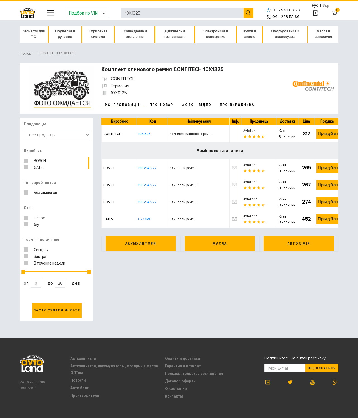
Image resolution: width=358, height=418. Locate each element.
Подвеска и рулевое (65, 34)
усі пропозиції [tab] (122, 105)
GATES (39, 167)
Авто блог (79, 387)
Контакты (174, 396)
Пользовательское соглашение (194, 373)
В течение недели (49, 263)
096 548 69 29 (283, 10)
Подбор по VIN (87, 13)
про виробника (237, 105)
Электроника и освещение (215, 34)
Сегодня (41, 249)
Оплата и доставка (182, 358)
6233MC (144, 219)
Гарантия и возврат (183, 366)
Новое (39, 218)
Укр (326, 5)
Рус (315, 5)
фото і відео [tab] (196, 105)
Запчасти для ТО (33, 34)
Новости (78, 380)
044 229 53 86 (283, 16)
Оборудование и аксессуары (285, 34)
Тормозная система (98, 34)
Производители (84, 395)
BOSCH (40, 161)
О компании (176, 388)
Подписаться (322, 368)
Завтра (40, 256)
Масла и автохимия (323, 34)
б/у (36, 224)
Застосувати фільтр (57, 310)
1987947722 (147, 168)
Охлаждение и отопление (134, 34)
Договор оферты (180, 381)
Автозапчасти (83, 358)
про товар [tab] (161, 105)
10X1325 (144, 133)
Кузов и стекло (249, 34)
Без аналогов (45, 192)
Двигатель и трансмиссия (174, 34)
